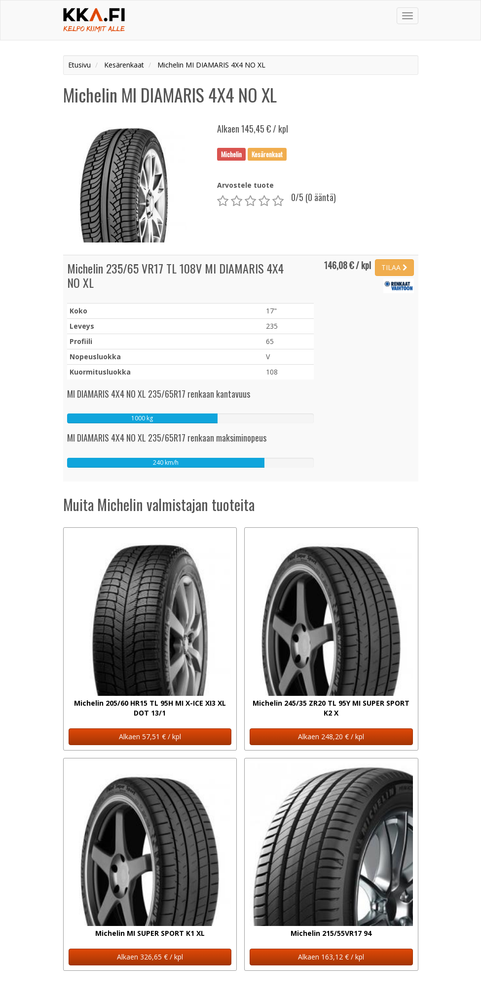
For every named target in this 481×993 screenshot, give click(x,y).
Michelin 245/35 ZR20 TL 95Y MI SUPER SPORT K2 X (331, 708)
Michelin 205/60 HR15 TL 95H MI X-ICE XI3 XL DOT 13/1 (150, 708)
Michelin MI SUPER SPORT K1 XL (150, 933)
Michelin (231, 154)
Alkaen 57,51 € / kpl (150, 736)
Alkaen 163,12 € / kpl (331, 956)
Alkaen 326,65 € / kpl (150, 956)
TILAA (394, 267)
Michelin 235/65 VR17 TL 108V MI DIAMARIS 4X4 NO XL (175, 275)
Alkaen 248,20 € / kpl (331, 736)
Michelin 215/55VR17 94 (331, 933)
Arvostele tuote (245, 185)
